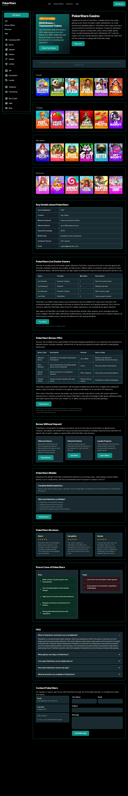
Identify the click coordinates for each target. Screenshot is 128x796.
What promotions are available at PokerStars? (79, 674)
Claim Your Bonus (49, 48)
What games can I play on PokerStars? (79, 654)
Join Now (74, 455)
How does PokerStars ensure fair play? (79, 668)
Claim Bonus (44, 404)
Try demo (42, 322)
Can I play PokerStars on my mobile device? (79, 661)
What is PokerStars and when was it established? (79, 635)
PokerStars (9, 4)
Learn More (104, 455)
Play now (78, 44)
